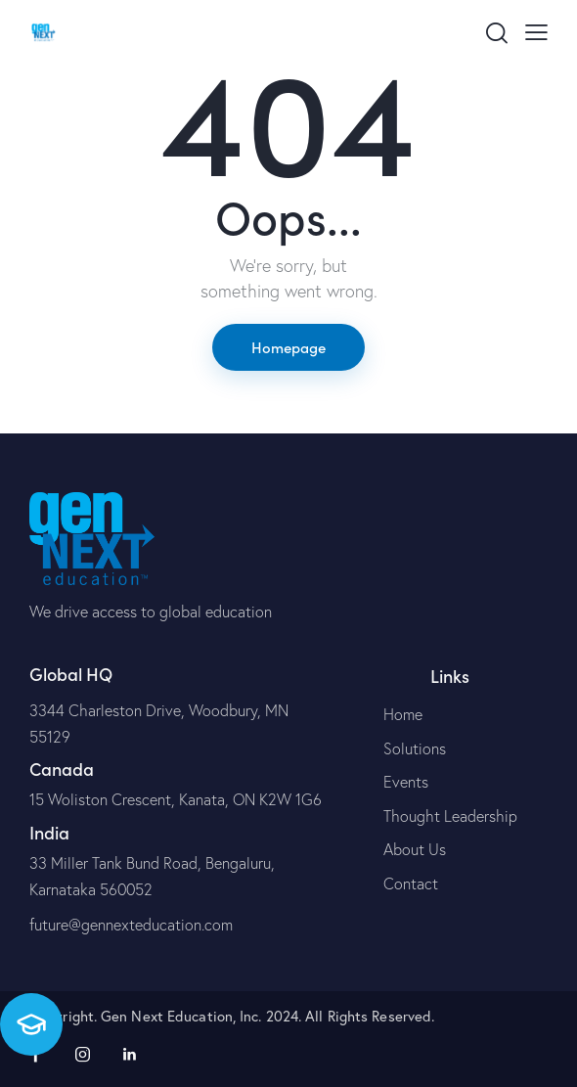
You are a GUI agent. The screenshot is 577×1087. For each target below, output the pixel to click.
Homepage (288, 347)
